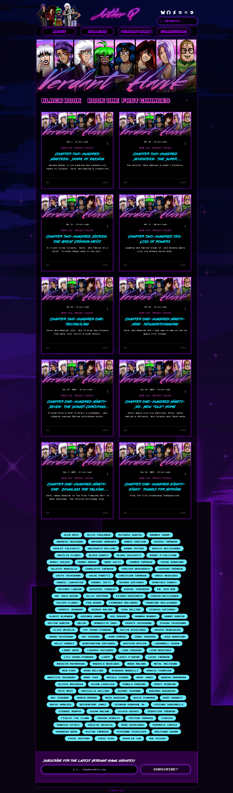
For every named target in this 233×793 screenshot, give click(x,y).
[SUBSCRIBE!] (165, 769)
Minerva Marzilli (125, 670)
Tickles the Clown (75, 718)
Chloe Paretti (99, 575)
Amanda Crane (160, 535)
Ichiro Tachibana (173, 623)
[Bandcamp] (192, 12)
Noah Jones (144, 677)
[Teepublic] (186, 12)
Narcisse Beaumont (61, 677)
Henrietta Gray (105, 623)
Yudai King (106, 738)
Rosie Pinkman (144, 698)
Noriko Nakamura (173, 677)
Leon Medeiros (160, 650)
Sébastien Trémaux (161, 711)
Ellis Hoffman (97, 596)
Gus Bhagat (118, 616)
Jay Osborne (90, 636)
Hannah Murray (145, 616)
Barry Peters (134, 548)
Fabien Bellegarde (165, 596)
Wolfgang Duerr (166, 731)
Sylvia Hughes (128, 711)
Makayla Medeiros (106, 664)
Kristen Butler (134, 643)
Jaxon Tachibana (60, 636)
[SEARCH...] (177, 21)
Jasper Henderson (167, 630)
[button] (97, 31)
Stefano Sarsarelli (169, 704)
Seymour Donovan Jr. (130, 704)
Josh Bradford (174, 636)
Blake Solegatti (129, 555)
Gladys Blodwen (60, 616)
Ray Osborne (60, 698)
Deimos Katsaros (131, 582)
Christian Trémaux (132, 575)
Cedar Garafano (172, 562)
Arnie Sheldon (135, 541)
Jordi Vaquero (144, 636)
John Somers (117, 636)
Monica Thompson (159, 670)
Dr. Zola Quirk (66, 596)
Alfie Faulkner (98, 535)
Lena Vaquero (131, 650)
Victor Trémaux (96, 731)
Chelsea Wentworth (136, 569)
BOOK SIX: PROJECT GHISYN (77, 148)
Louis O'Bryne (129, 657)
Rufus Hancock (60, 704)
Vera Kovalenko (132, 725)
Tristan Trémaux (140, 718)
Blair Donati (99, 555)
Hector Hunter (58, 623)
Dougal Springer (136, 589)
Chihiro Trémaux (170, 569)
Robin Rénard (87, 698)
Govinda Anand (91, 616)
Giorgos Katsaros (162, 609)
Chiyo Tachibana (68, 575)
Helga (82, 623)
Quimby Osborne (129, 691)
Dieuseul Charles (103, 589)
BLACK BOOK (61, 100)
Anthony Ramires (103, 541)
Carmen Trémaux (140, 562)
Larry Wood (70, 650)
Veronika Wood (66, 731)
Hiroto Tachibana (138, 623)
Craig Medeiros (166, 575)
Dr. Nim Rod (166, 589)
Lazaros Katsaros (100, 650)
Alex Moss (71, 535)
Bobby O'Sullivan (163, 555)
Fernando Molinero (123, 603)
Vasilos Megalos (100, 725)
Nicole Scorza (117, 677)
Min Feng (69, 670)
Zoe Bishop (157, 738)
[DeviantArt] (174, 12)
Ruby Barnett (173, 698)
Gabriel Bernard (70, 609)
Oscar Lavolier (102, 684)
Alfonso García (130, 535)
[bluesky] (163, 12)
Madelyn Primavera (71, 664)
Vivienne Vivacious (131, 731)
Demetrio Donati (164, 582)
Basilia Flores (69, 555)
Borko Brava (87, 562)
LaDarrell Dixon (167, 643)
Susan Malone (100, 711)
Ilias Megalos (64, 630)
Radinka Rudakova (162, 691)
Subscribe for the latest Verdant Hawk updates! (89, 760)
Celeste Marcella (64, 569)
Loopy (106, 657)
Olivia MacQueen (70, 684)
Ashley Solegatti (66, 548)
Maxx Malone (137, 664)
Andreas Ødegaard (70, 541)
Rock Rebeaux (115, 698)
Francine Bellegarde (161, 603)
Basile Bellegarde (166, 548)
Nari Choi (91, 677)
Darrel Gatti (101, 582)
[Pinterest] (180, 12)
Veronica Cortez (164, 725)
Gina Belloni (131, 609)
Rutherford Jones (93, 704)
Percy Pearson (164, 684)
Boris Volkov (60, 562)
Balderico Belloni (102, 548)
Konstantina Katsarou (98, 643)
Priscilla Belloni (95, 691)
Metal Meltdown (165, 664)
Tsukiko (167, 718)
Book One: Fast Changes (128, 100)
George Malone (102, 609)
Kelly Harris (64, 643)
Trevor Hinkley (108, 718)
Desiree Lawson (69, 589)
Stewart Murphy (69, 711)
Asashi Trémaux (165, 541)
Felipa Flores (67, 603)
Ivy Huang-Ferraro (97, 630)
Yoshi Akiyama (79, 738)
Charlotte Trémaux (99, 569)
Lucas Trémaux (159, 657)
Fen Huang (93, 603)
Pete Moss (65, 691)
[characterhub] (169, 12)
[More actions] (109, 144)
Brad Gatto (112, 562)
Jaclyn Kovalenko (132, 630)
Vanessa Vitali (68, 725)
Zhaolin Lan (132, 738)
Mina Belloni (94, 670)
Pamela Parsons (134, 684)
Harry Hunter (174, 616)
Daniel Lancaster (70, 582)
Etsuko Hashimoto (129, 596)
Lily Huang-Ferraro (79, 657)
